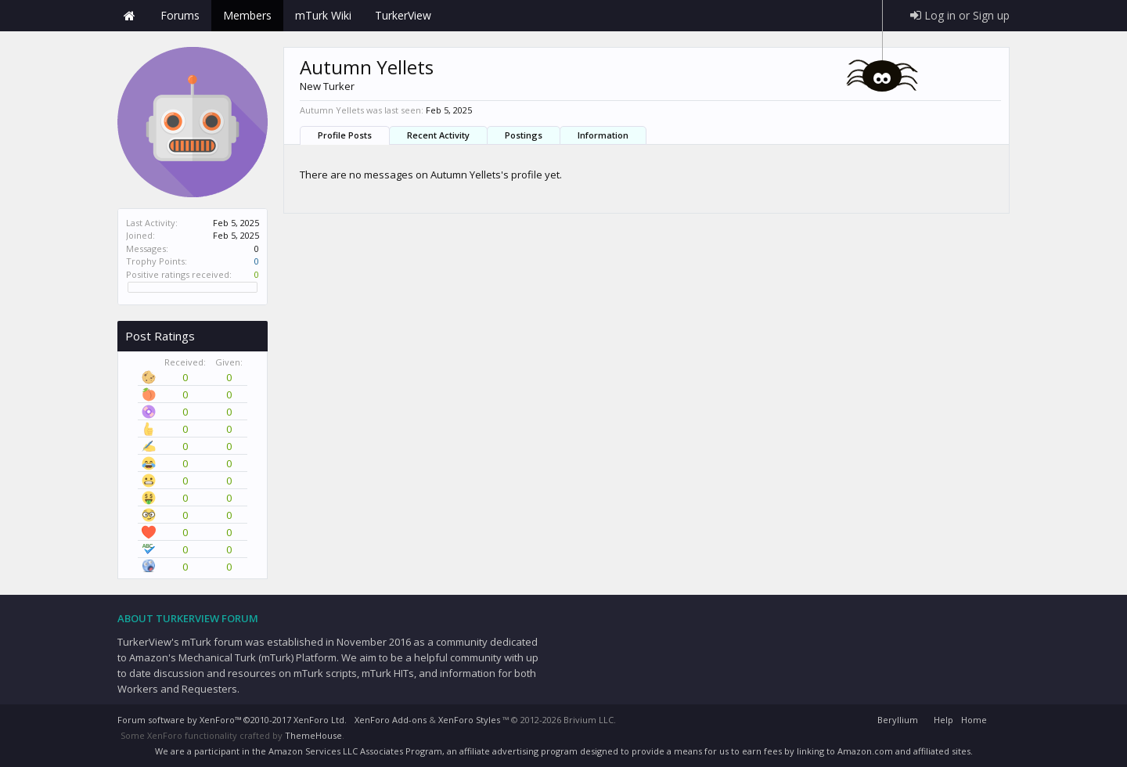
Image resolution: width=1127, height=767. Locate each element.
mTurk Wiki (323, 15)
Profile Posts (345, 135)
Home (129, 15)
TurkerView (403, 15)
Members (247, 15)
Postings (523, 135)
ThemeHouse (313, 735)
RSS (1000, 717)
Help (943, 720)
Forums (180, 15)
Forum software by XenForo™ (232, 720)
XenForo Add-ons (391, 720)
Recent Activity (438, 135)
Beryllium (897, 720)
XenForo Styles (469, 720)
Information (603, 135)
